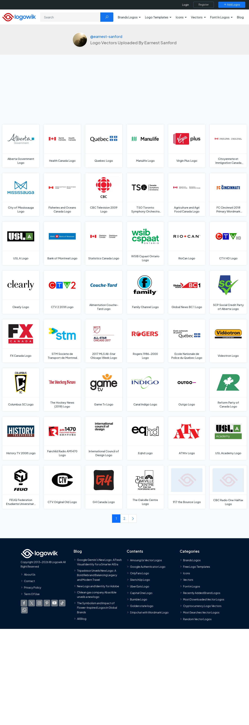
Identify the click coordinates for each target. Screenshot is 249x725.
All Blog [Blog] (81, 619)
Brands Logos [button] (128, 17)
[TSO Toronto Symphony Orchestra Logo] (145, 194)
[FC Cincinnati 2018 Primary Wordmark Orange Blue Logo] (228, 194)
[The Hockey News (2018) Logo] (62, 389)
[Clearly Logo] (20, 292)
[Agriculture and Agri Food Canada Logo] (186, 194)
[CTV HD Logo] (228, 243)
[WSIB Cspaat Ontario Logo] (145, 243)
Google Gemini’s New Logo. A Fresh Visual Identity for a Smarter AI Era (99, 562)
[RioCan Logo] (186, 243)
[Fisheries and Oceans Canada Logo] (62, 194)
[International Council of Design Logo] (103, 438)
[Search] (70, 17)
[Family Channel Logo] (145, 292)
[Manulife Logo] (145, 145)
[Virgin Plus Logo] (186, 145)
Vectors (188, 579)
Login (185, 4)
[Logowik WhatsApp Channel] (24, 610)
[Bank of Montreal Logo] (62, 243)
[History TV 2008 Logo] (20, 438)
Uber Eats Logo (139, 586)
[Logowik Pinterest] (47, 603)
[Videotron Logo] (228, 340)
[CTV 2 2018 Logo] (62, 292)
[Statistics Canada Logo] (103, 243)
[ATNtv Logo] (186, 438)
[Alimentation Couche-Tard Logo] (103, 292)
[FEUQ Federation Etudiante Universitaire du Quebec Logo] (20, 487)
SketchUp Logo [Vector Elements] (140, 579)
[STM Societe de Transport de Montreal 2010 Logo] (62, 340)
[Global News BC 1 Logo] (186, 292)
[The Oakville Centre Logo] (145, 487)
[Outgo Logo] (186, 389)
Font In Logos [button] (219, 17)
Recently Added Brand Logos (201, 593)
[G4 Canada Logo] (103, 487)
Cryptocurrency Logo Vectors (202, 606)
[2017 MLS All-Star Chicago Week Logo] (103, 340)
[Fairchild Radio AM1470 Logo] (62, 438)
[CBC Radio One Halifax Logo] (228, 487)
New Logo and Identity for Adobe (98, 586)
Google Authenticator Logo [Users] (147, 566)
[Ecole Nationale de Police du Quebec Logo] (186, 340)
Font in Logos (191, 586)
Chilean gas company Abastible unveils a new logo (96, 595)
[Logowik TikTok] (62, 603)
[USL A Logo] (20, 243)
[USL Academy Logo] (228, 438)
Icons (186, 573)
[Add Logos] (231, 5)
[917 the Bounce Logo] (186, 487)
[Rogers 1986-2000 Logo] (145, 340)
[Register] (203, 5)
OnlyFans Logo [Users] (139, 573)
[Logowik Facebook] (24, 603)
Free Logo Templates (196, 566)
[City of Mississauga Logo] (20, 194)
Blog (240, 17)
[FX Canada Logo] (20, 340)
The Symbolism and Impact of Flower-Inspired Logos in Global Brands (97, 607)
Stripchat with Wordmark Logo (149, 612)
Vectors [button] (196, 17)
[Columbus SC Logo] (20, 389)
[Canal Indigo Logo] (145, 389)
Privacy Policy (32, 587)
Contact (29, 581)
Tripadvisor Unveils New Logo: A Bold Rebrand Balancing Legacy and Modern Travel (97, 575)
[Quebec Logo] (103, 145)
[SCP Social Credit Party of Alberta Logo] (228, 292)
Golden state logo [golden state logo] (141, 606)
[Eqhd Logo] (145, 438)
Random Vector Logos (197, 619)
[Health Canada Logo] (62, 145)
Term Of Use (32, 594)
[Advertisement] (124, 96)
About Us (29, 574)
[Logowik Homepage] (19, 17)
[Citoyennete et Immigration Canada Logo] (228, 145)
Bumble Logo (138, 599)
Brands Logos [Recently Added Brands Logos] (192, 560)
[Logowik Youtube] (54, 603)
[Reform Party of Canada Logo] (228, 389)
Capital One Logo (141, 593)
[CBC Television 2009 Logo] (103, 194)
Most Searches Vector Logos (201, 612)
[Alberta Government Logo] (20, 145)
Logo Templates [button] (156, 17)
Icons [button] (179, 17)
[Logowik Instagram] (39, 603)
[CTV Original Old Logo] (62, 487)
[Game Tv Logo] (103, 389)
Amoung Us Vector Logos (146, 560)
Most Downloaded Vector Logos (203, 599)
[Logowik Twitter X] (31, 603)
